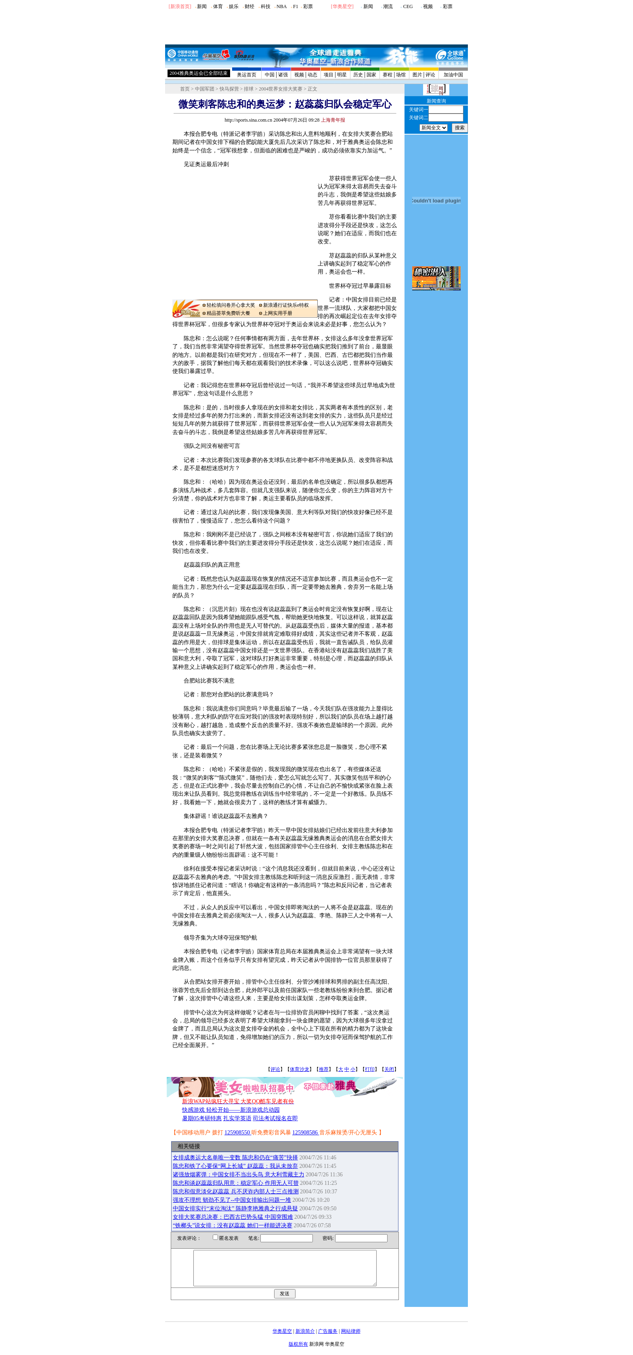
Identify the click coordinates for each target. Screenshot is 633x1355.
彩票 (308, 6)
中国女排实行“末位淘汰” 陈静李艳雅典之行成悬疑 (235, 1208)
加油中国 (453, 75)
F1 (295, 6)
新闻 (202, 6)
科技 (265, 6)
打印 (370, 1069)
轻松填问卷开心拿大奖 (231, 305)
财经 (249, 6)
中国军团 (204, 89)
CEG (408, 6)
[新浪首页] (180, 6)
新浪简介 (305, 1338)
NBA (282, 6)
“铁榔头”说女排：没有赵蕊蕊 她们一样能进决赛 (232, 1225)
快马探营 (229, 89)
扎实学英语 (237, 1118)
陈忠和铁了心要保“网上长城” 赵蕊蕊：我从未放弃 (235, 1166)
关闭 (389, 1069)
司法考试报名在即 (275, 1118)
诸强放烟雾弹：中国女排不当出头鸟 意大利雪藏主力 (238, 1175)
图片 (417, 75)
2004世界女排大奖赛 (280, 89)
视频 (428, 6)
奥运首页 (246, 75)
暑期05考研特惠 (202, 1118)
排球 (249, 89)
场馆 (401, 75)
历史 (358, 75)
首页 (185, 89)
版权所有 (298, 1351)
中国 (270, 75)
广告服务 (327, 1338)
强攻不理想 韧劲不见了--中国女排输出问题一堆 (232, 1200)
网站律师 (351, 1338)
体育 (218, 6)
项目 (328, 75)
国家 (371, 75)
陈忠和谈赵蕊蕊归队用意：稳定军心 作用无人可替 (236, 1183)
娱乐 (234, 6)
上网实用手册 (277, 313)
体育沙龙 (299, 1069)
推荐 (324, 1069)
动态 (312, 75)
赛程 (387, 75)
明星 (342, 75)
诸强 (283, 75)
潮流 (388, 6)
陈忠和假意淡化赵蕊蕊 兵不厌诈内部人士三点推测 (236, 1192)
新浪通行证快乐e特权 (286, 305)
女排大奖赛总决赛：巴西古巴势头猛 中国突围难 (233, 1217)
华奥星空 (342, 6)
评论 (430, 75)
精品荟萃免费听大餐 (228, 313)
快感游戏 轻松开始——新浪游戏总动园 (231, 1110)
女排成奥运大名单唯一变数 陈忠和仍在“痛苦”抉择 (235, 1158)
